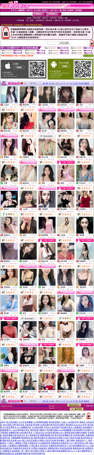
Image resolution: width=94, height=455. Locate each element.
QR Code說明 (88, 56)
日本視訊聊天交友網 (81, 430)
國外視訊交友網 (10, 440)
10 (71, 83)
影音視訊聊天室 (38, 454)
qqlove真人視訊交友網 (27, 440)
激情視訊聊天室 (41, 438)
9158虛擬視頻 (44, 443)
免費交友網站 (81, 433)
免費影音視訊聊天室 (58, 446)
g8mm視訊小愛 (9, 425)
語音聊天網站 (79, 435)
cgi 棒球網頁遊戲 (40, 422)
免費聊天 (15, 209)
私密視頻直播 (66, 448)
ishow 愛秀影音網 (66, 433)
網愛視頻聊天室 (47, 435)
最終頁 (86, 83)
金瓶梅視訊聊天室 (23, 454)
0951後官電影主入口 (12, 427)
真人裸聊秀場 (84, 451)
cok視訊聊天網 (46, 425)
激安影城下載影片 (38, 430)
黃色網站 (60, 440)
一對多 (91, 287)
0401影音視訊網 (52, 433)
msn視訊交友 (73, 422)
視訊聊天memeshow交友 (76, 425)
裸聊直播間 (23, 446)
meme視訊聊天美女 (21, 430)
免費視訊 (15, 105)
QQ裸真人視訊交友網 (46, 440)
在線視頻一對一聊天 (21, 451)
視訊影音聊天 (55, 422)
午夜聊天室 (33, 443)
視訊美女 (44, 446)
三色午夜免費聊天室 (76, 446)
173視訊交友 (38, 433)
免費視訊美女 (54, 448)
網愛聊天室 (26, 427)
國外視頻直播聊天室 (61, 451)
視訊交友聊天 (59, 425)
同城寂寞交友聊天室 (60, 443)
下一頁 (75, 83)
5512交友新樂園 (26, 422)
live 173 (74, 451)
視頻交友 (21, 435)
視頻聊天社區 (27, 438)
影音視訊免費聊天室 (64, 435)
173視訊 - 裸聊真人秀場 (17, 443)
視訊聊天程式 (66, 427)
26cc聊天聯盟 (37, 427)
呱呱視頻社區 (79, 448)
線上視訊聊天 (12, 422)
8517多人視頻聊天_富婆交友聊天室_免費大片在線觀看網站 (30, 406)
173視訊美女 (34, 446)
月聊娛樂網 (16, 438)
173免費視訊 (12, 446)
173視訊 (48, 451)
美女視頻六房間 (37, 451)
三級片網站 (70, 440)
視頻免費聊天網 (10, 435)
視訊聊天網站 (52, 430)
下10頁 (80, 83)
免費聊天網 (14, 433)
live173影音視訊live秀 (78, 443)
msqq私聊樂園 (65, 430)
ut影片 (3, 422)
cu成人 (64, 422)
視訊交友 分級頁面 (24, 425)
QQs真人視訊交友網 (71, 438)
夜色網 (36, 425)
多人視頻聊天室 (33, 435)
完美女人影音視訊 (52, 427)
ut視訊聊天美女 (26, 433)
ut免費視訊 (77, 427)
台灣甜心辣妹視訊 (39, 448)
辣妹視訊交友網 (55, 438)
